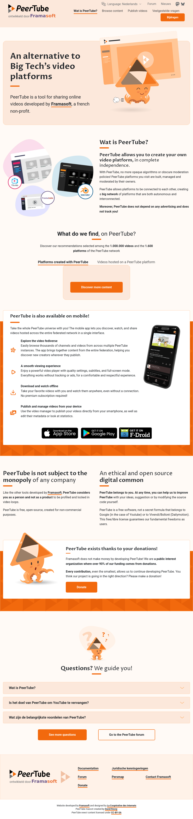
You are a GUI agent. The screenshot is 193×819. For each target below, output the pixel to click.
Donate (82, 785)
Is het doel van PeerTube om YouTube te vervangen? (96, 703)
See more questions (62, 734)
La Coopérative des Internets (121, 805)
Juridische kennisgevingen (130, 768)
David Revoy (111, 809)
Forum (82, 777)
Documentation (88, 768)
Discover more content (96, 287)
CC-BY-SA (116, 812)
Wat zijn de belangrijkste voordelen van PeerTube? (96, 717)
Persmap (118, 777)
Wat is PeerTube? (96, 688)
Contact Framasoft (158, 777)
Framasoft (61, 104)
